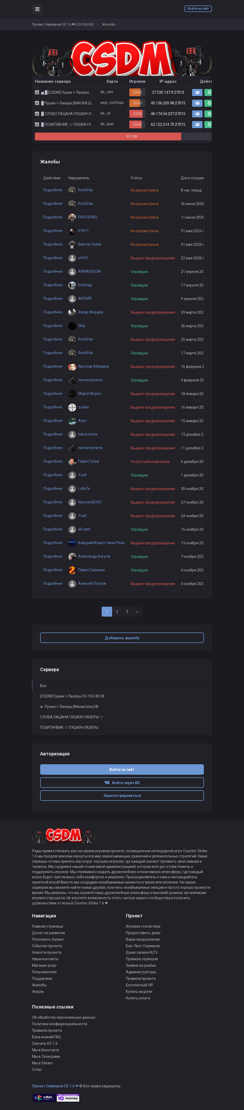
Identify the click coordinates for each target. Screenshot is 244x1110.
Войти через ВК (122, 783)
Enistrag (80, 285)
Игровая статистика (143, 926)
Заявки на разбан (141, 965)
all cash (79, 529)
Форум (38, 991)
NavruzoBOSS (85, 502)
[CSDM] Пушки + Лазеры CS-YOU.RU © (72, 696)
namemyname (85, 380)
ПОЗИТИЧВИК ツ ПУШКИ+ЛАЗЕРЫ (69, 727)
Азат (77, 421)
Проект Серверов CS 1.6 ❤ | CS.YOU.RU (63, 24)
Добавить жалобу (122, 638)
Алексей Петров (87, 583)
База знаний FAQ (46, 1037)
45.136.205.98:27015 (168, 103)
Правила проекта (141, 978)
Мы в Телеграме (46, 1056)
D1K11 (78, 231)
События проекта (47, 946)
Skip (76, 326)
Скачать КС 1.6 (45, 1043)
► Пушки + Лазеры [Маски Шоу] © (69, 707)
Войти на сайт (198, 8)
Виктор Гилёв (84, 244)
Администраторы (141, 972)
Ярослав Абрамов (88, 366)
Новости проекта (46, 952)
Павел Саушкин (86, 570)
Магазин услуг (44, 965)
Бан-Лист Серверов (143, 946)
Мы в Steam (42, 1063)
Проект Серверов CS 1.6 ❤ (55, 1086)
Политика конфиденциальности (59, 1024)
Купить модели (139, 991)
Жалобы (39, 985)
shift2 (78, 258)
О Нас (37, 1069)
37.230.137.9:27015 (168, 92)
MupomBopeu (85, 393)
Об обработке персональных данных (63, 1017)
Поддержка (42, 978)
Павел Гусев (83, 461)
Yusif (77, 475)
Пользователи (44, 972)
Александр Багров (89, 556)
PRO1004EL (83, 217)
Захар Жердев (85, 312)
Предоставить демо (143, 933)
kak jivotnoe (83, 434)
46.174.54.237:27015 (168, 114)
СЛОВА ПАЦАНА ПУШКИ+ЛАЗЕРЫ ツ (71, 717)
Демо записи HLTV (142, 952)
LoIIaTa (79, 488)
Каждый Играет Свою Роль (96, 543)
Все (43, 686)
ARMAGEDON (84, 271)
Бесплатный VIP (139, 985)
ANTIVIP (80, 298)
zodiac (78, 407)
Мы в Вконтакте (45, 1050)
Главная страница (47, 926)
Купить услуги (138, 998)
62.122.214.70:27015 (168, 124)
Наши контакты (45, 959)
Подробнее (53, 190)
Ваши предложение (143, 939)
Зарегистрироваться (122, 795)
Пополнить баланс (48, 939)
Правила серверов (142, 959)
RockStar (80, 190)
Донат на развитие (48, 933)
